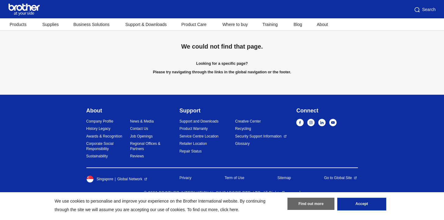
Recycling (243, 129)
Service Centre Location (198, 136)
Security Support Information (258, 136)
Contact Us (139, 129)
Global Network (129, 179)
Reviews (137, 156)
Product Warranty (193, 129)
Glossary (242, 143)
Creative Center (248, 121)
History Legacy (98, 129)
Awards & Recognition (104, 136)
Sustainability (97, 156)
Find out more (311, 205)
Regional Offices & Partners (145, 146)
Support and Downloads (198, 121)
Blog (298, 24)
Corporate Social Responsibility (100, 146)
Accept (362, 205)
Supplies (50, 24)
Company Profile (100, 121)
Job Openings (141, 136)
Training (270, 24)
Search (424, 9)
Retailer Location (193, 143)
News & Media (141, 121)
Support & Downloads (146, 24)
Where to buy (235, 24)
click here (229, 209)
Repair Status (190, 151)
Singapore (100, 179)
